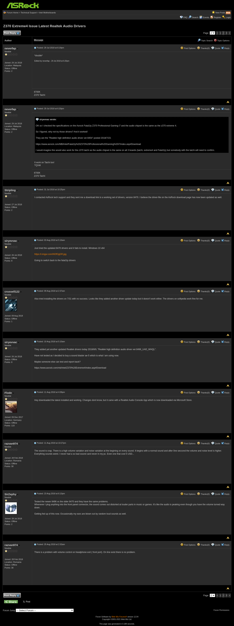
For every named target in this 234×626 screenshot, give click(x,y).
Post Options (187, 48)
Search (195, 17)
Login (228, 17)
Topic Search (205, 40)
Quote (217, 48)
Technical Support (29, 13)
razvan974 (12, 443)
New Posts (220, 13)
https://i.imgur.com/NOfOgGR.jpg (50, 254)
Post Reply (11, 33)
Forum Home (12, 13)
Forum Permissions (222, 610)
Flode (9, 392)
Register (217, 17)
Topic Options (222, 40)
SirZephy (11, 494)
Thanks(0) (203, 48)
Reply (226, 48)
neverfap (11, 48)
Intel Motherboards (47, 13)
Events (204, 17)
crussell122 (13, 291)
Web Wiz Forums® (119, 617)
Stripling (11, 190)
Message (38, 40)
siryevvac (12, 240)
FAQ (185, 17)
